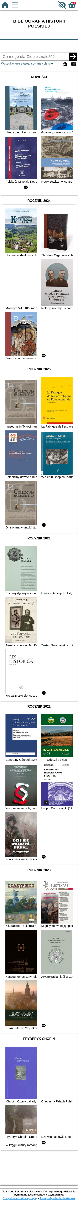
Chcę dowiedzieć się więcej (20, 1198)
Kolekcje (47, 63)
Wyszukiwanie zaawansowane (21, 63)
